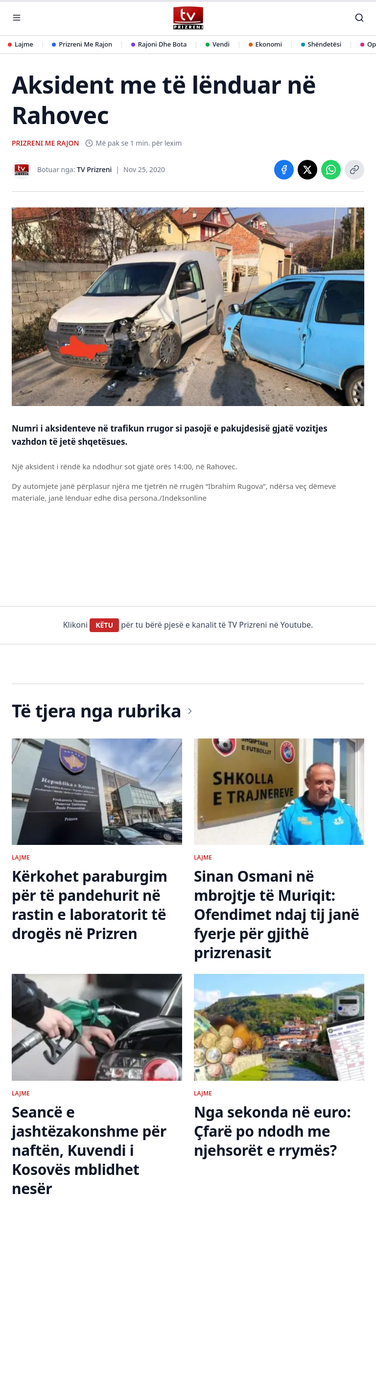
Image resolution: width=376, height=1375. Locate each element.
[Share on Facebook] (284, 169)
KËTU (104, 625)
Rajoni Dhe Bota (159, 44)
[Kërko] (359, 17)
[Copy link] (354, 169)
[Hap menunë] (16, 17)
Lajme (20, 44)
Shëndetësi (321, 44)
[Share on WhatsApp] (331, 169)
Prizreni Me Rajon (82, 44)
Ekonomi (265, 44)
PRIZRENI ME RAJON (45, 143)
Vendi (218, 44)
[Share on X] (307, 169)
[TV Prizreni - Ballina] (187, 17)
